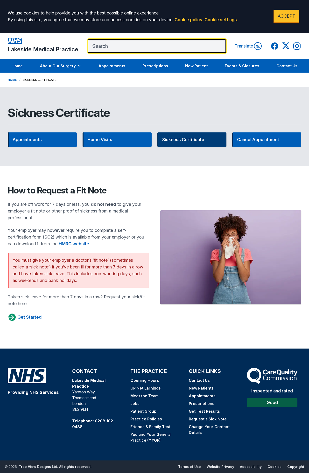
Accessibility (251, 467)
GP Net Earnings (145, 388)
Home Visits (99, 139)
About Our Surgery (61, 65)
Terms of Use (189, 467)
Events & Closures (242, 65)
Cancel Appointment (258, 139)
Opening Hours (144, 380)
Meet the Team (144, 395)
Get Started (25, 317)
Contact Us (286, 65)
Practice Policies (146, 419)
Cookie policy (188, 19)
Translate (248, 46)
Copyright (295, 467)
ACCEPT (286, 16)
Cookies (274, 467)
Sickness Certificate (183, 139)
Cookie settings (220, 19)
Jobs (135, 403)
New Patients (201, 388)
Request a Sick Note (208, 419)
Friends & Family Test (150, 426)
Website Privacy (220, 467)
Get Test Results (204, 411)
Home (17, 65)
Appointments (111, 65)
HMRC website (74, 243)
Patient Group (143, 411)
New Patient (196, 65)
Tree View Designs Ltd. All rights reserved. (55, 467)
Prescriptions (155, 65)
